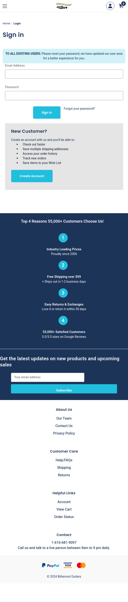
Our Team (64, 418)
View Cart (63, 509)
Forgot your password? (79, 108)
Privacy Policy (64, 433)
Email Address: (15, 65)
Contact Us (64, 426)
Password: (12, 87)
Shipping (64, 467)
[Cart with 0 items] (121, 6)
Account (63, 502)
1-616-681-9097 (64, 542)
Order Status (64, 517)
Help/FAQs (64, 460)
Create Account (32, 176)
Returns (64, 475)
